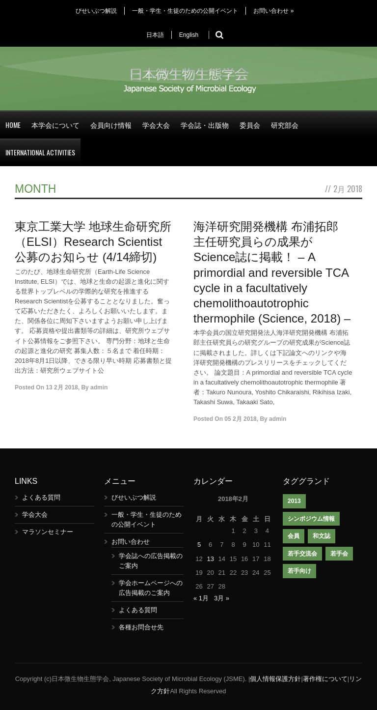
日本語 (155, 34)
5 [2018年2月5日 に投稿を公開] (199, 544)
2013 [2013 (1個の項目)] (294, 501)
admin (99, 387)
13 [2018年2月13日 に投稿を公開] (210, 558)
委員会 (250, 124)
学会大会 (156, 124)
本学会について (55, 124)
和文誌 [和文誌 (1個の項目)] (321, 535)
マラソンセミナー (47, 531)
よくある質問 (41, 497)
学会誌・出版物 (205, 124)
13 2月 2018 (62, 387)
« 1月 (201, 598)
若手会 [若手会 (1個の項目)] (339, 553)
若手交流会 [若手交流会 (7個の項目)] (302, 553)
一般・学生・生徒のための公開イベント (185, 10)
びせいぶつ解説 (96, 10)
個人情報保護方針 (275, 678)
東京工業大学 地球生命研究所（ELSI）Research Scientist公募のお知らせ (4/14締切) (93, 242)
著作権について (325, 678)
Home (13, 124)
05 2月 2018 (240, 418)
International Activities (40, 152)
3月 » (221, 598)
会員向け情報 (111, 124)
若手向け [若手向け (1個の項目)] (299, 570)
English (188, 34)
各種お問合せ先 (141, 627)
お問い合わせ (273, 10)
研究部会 (284, 124)
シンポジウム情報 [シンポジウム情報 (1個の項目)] (311, 518)
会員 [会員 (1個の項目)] (293, 535)
